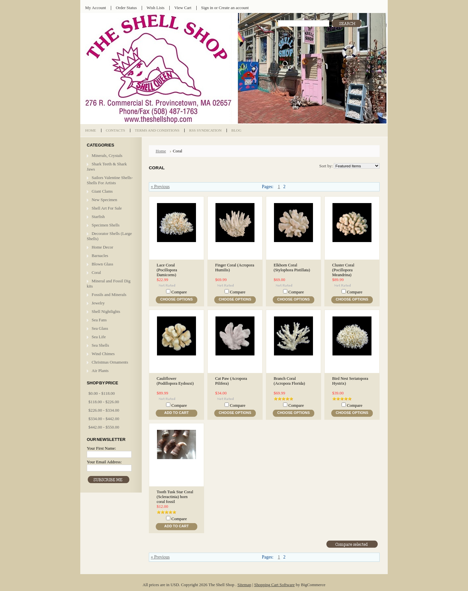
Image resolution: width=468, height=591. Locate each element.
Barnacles (100, 255)
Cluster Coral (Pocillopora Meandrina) (343, 270)
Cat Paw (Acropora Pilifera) (231, 381)
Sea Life (99, 336)
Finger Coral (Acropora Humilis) (234, 267)
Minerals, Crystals (107, 155)
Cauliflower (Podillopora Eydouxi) (175, 381)
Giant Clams (102, 191)
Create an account (234, 7)
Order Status (126, 7)
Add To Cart (176, 413)
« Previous (160, 186)
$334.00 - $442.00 (103, 418)
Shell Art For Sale (107, 208)
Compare (179, 291)
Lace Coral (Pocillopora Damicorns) (167, 270)
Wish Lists (155, 7)
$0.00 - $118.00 (101, 393)
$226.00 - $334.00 (103, 410)
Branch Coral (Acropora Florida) (289, 381)
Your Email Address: (104, 461)
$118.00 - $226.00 (103, 401)
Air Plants (100, 370)
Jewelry (98, 303)
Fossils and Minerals (109, 294)
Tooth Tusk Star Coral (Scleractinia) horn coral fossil (175, 497)
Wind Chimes (103, 353)
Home (161, 150)
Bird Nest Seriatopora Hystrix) (350, 381)
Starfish (98, 216)
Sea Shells (100, 345)
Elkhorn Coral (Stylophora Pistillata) (292, 267)
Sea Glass (100, 328)
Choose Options (176, 299)
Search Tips (316, 31)
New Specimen (104, 199)
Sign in (207, 7)
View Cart (182, 7)
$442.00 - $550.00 (103, 427)
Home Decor (102, 247)
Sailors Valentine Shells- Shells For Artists (110, 180)
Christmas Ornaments (110, 362)
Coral (96, 272)
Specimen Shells (106, 225)
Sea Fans (99, 319)
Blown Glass (102, 264)
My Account (95, 7)
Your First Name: (101, 448)
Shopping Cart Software (274, 584)
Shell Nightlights (106, 311)
